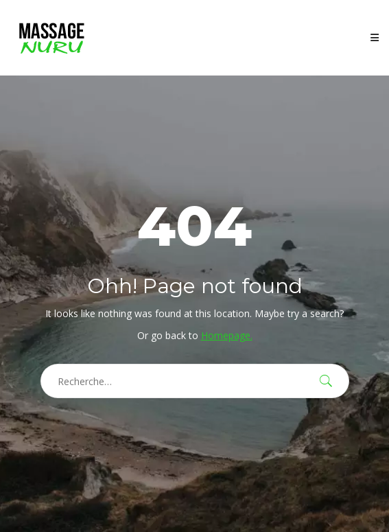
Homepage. (226, 335)
